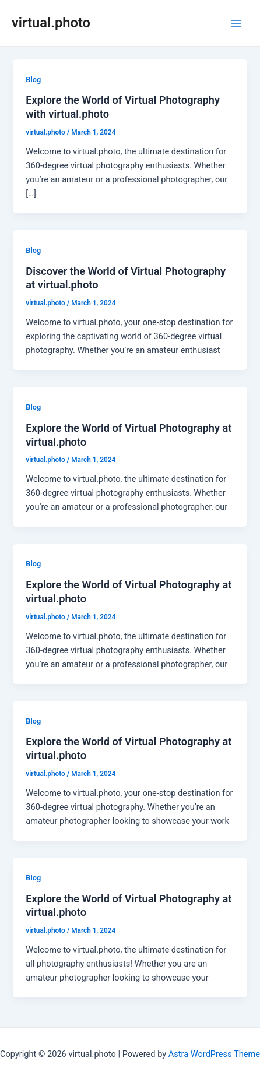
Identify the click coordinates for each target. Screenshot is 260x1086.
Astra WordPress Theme (214, 1054)
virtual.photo (51, 23)
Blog (33, 79)
